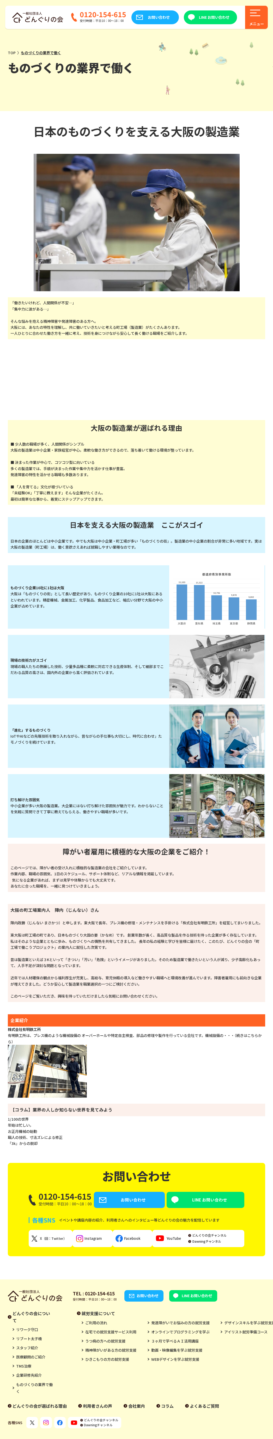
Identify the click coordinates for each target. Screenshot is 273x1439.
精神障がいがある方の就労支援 (110, 1351)
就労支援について (98, 1315)
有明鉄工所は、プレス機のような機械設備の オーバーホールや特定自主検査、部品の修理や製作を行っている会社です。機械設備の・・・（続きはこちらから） (136, 1065)
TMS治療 (23, 1367)
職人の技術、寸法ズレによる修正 (35, 1137)
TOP (12, 52)
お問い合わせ (159, 17)
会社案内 (136, 1408)
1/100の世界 (18, 1119)
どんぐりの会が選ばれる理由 (40, 1408)
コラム (167, 1408)
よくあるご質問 (204, 1408)
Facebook (138, 1240)
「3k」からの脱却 (23, 1143)
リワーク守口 (27, 1331)
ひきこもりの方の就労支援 (107, 1361)
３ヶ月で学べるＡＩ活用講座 (175, 1342)
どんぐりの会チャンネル (219, 1237)
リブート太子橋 (29, 1340)
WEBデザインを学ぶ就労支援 (175, 1361)
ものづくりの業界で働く (34, 1389)
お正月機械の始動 (22, 1131)
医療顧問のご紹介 (30, 1358)
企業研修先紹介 (29, 1377)
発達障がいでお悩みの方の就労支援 (180, 1324)
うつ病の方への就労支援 (105, 1342)
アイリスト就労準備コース (246, 1333)
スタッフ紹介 (27, 1349)
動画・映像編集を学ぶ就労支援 (176, 1351)
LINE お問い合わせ (214, 17)
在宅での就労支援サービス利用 (110, 1333)
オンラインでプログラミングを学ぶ (180, 1333)
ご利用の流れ (96, 1324)
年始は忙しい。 (20, 1125)
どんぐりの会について (31, 1318)
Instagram (97, 1240)
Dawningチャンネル (216, 1243)
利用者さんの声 (97, 1408)
